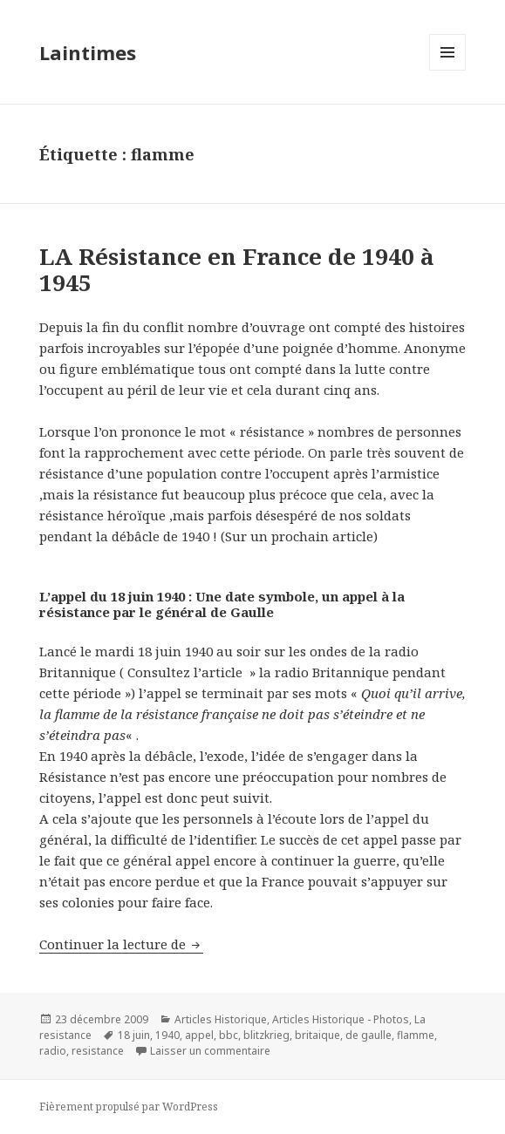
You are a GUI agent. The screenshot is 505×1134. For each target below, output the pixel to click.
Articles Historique (220, 1019)
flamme (415, 1035)
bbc (228, 1035)
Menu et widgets (448, 70)
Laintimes (87, 52)
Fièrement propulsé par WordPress (128, 1106)
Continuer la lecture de (121, 944)
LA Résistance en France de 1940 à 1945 (236, 269)
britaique (317, 1035)
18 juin (134, 1035)
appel (199, 1035)
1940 (167, 1035)
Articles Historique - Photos (340, 1019)
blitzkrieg (266, 1035)
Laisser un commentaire (210, 1050)
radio (52, 1050)
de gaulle (368, 1035)
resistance (98, 1050)
